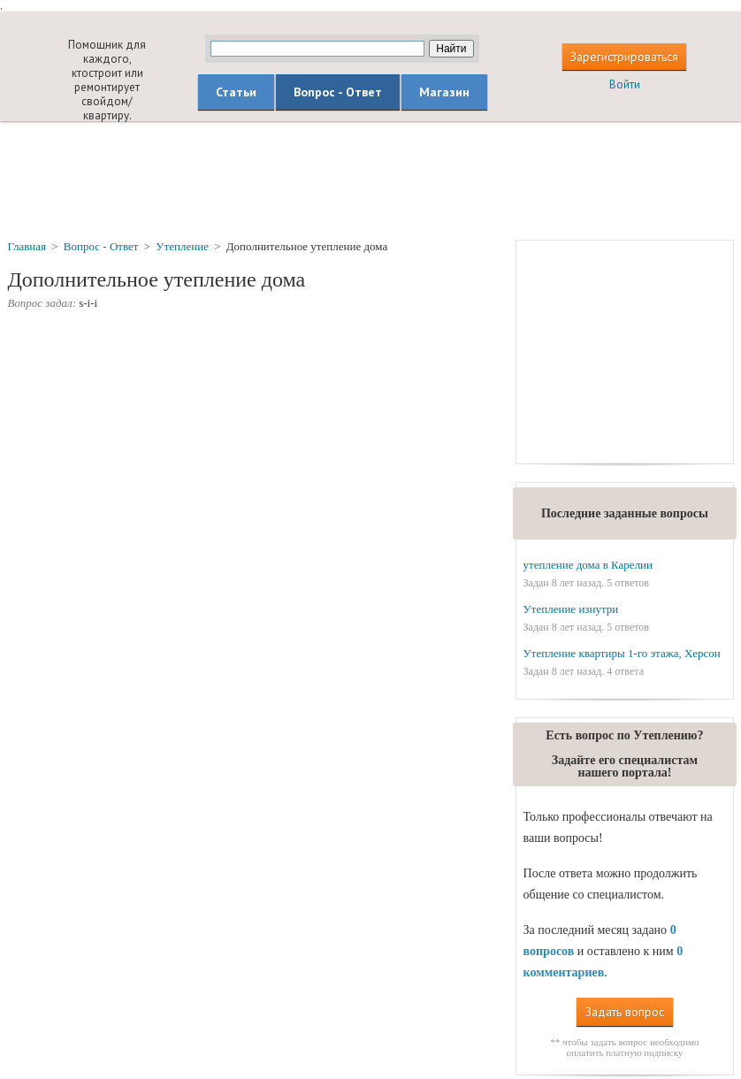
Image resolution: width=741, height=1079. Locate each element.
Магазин (444, 92)
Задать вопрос (624, 1012)
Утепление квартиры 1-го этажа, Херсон (622, 653)
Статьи (236, 92)
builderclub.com (31, 65)
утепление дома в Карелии (588, 564)
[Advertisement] (370, 179)
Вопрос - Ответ (338, 92)
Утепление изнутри (571, 609)
